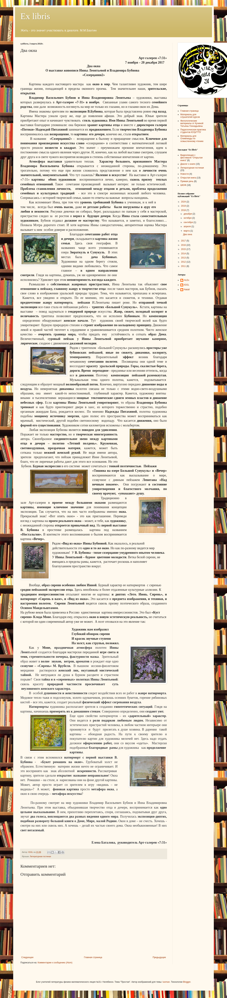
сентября (189, 222)
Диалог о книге (187, 164)
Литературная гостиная (40, 856)
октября (188, 218)
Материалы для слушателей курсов (190, 115)
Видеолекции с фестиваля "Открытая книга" (191, 158)
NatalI (187, 289)
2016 (184, 245)
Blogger (186, 982)
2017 (184, 240)
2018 (184, 210)
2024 (184, 201)
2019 (184, 206)
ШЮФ (183, 185)
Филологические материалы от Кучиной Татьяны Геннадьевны (191, 123)
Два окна (187, 234)
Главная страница (93, 957)
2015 (184, 249)
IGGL (186, 285)
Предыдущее (159, 957)
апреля (187, 226)
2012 (184, 262)
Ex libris (35, 16)
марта (187, 231)
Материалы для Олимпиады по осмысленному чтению (192, 138)
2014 (184, 253)
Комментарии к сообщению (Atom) (55, 962)
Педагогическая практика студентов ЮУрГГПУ (193, 130)
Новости (184, 174)
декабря (188, 214)
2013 (184, 257)
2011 (184, 266)
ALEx (186, 280)
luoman (166, 982)
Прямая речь (186, 181)
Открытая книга (188, 177)
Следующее (27, 957)
